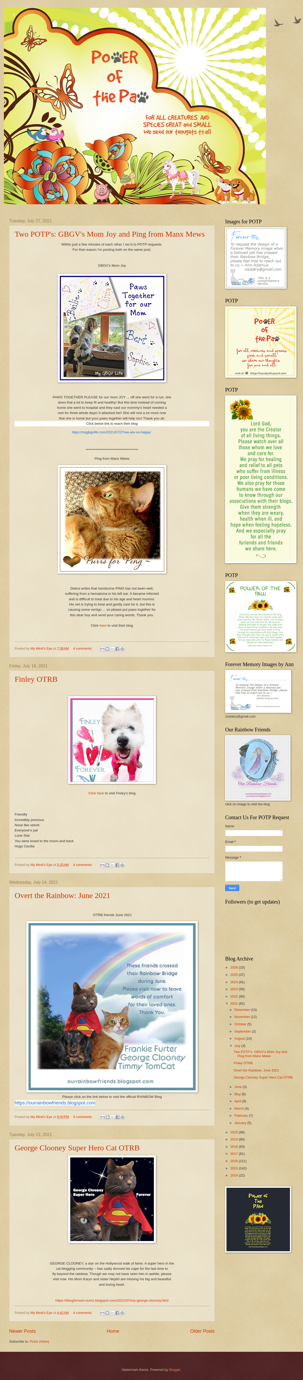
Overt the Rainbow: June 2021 (62, 895)
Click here (96, 793)
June (238, 1087)
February (241, 1115)
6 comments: (83, 1117)
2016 (234, 1161)
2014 (234, 1175)
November (242, 1017)
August (240, 1038)
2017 (234, 1154)
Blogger (174, 1370)
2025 (234, 975)
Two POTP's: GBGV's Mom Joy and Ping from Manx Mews (110, 234)
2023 (234, 989)
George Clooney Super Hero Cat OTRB (77, 1147)
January (240, 1123)
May (238, 1094)
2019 (234, 1139)
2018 (234, 1147)
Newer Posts (22, 1331)
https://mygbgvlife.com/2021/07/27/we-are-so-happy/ (111, 432)
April (238, 1101)
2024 (234, 982)
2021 (234, 1003)
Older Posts (202, 1331)
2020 (234, 1132)
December (242, 1010)
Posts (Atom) (39, 1341)
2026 (234, 967)
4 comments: (83, 648)
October (240, 1024)
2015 (234, 1168)
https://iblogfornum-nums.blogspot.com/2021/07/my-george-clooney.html (111, 1300)
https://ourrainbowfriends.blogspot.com (55, 1102)
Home (113, 1331)
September (243, 1031)
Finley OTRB (36, 679)
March (239, 1108)
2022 (234, 996)
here (104, 625)
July (237, 1046)
